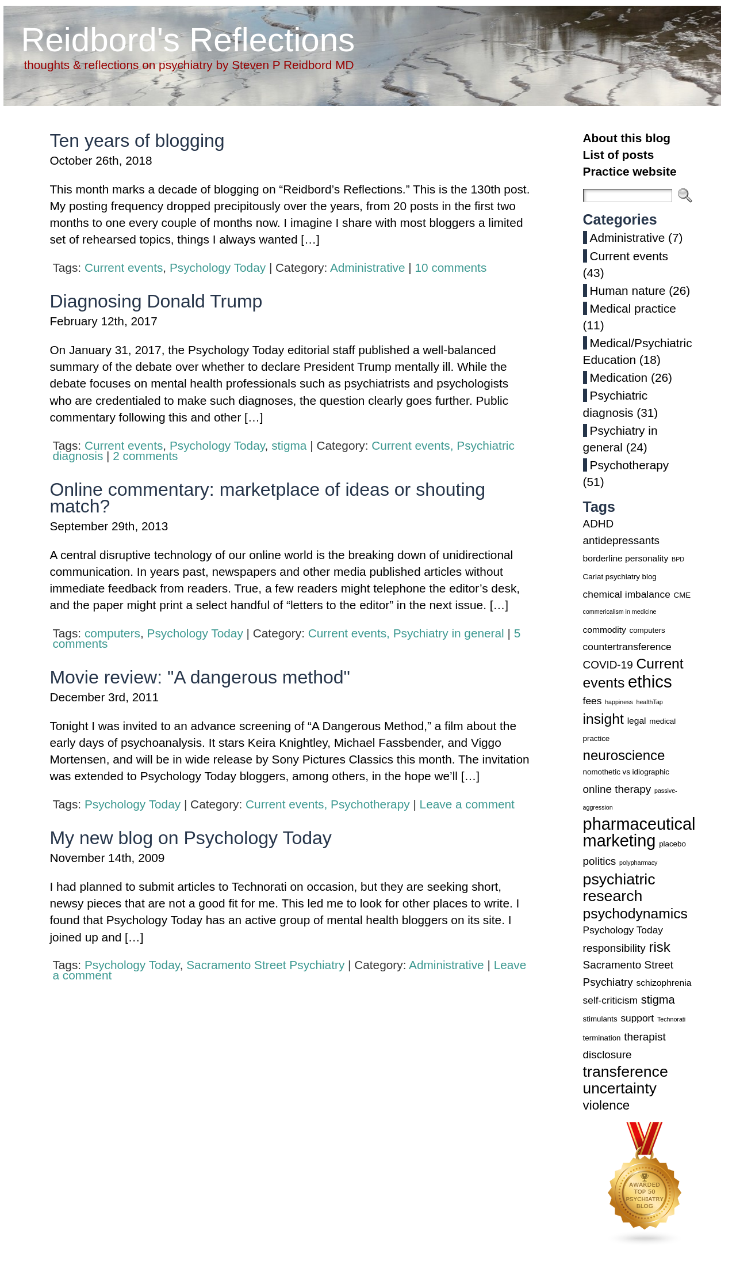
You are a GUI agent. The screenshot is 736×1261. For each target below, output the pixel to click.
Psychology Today (218, 267)
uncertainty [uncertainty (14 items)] (620, 1088)
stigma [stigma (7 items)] (658, 999)
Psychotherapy (370, 804)
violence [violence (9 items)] (606, 1105)
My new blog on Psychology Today (190, 837)
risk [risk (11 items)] (659, 947)
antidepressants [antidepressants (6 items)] (621, 540)
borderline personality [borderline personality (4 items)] (626, 558)
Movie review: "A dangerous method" (199, 677)
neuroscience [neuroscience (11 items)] (624, 755)
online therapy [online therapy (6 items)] (617, 789)
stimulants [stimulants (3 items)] (600, 1019)
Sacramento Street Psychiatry (265, 964)
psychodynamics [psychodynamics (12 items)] (635, 913)
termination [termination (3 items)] (602, 1038)
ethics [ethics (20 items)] (650, 681)
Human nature (628, 290)
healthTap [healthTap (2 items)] (650, 701)
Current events (124, 267)
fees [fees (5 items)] (592, 701)
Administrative (367, 267)
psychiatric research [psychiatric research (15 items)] (619, 888)
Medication (619, 377)
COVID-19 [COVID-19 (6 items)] (608, 665)
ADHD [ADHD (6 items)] (598, 524)
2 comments (145, 455)
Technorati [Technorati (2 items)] (671, 1019)
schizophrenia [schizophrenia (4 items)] (663, 982)
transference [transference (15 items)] (625, 1071)
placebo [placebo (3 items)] (672, 844)
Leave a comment (467, 804)
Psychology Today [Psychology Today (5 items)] (623, 930)
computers (112, 633)
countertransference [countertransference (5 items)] (627, 646)
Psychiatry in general (448, 633)
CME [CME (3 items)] (682, 595)
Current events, (414, 445)
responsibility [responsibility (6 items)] (614, 948)
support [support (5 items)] (637, 1018)
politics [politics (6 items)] (599, 861)
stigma (288, 445)
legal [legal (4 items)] (636, 721)
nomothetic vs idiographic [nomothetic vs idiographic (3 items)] (626, 772)
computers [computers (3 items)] (647, 630)
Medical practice (633, 308)
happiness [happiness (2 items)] (619, 701)
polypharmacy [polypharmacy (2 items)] (638, 862)
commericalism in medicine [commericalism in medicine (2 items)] (620, 611)
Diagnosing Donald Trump (155, 301)
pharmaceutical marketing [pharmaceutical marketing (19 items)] (639, 832)
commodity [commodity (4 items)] (604, 630)
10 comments (450, 267)
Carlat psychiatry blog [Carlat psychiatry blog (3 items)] (620, 576)
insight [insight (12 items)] (603, 719)
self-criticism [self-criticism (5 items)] (610, 1000)
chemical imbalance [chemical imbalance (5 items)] (626, 594)
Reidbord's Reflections (188, 39)
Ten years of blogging (136, 140)
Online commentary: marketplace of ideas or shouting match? (267, 497)
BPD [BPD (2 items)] (678, 559)
